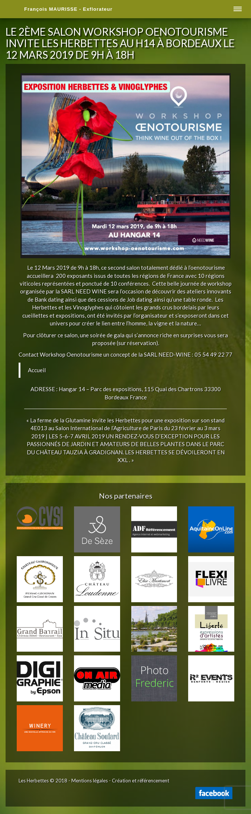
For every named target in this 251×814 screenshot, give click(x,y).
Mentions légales (89, 781)
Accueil (37, 370)
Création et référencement (140, 781)
